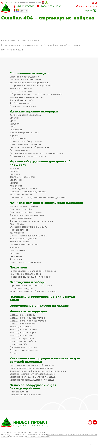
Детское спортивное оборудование (29, 82)
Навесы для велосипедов (23, 329)
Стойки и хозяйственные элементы (28, 236)
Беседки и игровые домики (24, 132)
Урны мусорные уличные (23, 238)
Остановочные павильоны (24, 350)
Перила (14, 353)
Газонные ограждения (22, 288)
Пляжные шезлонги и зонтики (25, 394)
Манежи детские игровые (24, 189)
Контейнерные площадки (23, 347)
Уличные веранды (19, 241)
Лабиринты (16, 186)
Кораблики (16, 180)
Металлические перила (22, 324)
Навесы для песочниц (21, 335)
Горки (13, 127)
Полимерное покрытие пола (25, 274)
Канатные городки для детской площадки (32, 380)
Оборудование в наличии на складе (39, 305)
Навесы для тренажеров (23, 332)
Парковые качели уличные (24, 244)
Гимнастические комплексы (25, 80)
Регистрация (91, 6)
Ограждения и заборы (28, 282)
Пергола (14, 253)
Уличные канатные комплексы (26, 97)
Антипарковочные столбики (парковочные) (33, 291)
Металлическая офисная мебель (28, 321)
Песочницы (16, 129)
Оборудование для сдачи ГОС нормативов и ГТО (36, 94)
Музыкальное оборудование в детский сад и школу (38, 197)
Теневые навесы (18, 138)
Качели (13, 121)
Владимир (7, 3)
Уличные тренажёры (21, 88)
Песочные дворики (20, 150)
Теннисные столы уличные (23, 106)
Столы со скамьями (21, 218)
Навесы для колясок (20, 326)
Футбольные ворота (20, 103)
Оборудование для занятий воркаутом (31, 85)
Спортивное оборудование (25, 77)
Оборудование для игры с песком (28, 156)
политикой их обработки (38, 436)
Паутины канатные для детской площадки (32, 365)
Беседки (14, 247)
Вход (81, 6)
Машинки (15, 168)
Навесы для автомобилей (23, 341)
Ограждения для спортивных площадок (31, 285)
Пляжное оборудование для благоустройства (33, 386)
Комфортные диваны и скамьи (27, 215)
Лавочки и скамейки (21, 209)
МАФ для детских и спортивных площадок (46, 202)
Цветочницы (16, 256)
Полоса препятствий (21, 91)
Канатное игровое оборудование (28, 191)
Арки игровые (17, 224)
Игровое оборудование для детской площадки (40, 163)
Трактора (15, 174)
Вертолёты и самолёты (22, 177)
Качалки (14, 118)
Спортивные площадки (29, 73)
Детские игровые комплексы (25, 115)
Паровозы (15, 171)
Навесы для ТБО (18, 344)
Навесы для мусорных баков (25, 262)
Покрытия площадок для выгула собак (30, 277)
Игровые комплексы (21, 194)
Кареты (14, 183)
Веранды (14, 135)
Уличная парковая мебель (24, 206)
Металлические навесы (22, 315)
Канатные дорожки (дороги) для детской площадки (38, 371)
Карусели (15, 124)
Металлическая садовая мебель (27, 318)
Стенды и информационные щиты (28, 227)
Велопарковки (17, 233)
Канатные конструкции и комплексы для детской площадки (45, 360)
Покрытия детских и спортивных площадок (33, 271)
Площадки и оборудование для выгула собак (42, 298)
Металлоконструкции (28, 311)
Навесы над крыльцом (22, 338)
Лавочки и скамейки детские (26, 212)
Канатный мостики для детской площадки (32, 374)
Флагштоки (16, 259)
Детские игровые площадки (34, 111)
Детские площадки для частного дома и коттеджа (37, 153)
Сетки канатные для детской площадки (31, 368)
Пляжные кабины (19, 230)
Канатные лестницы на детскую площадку (33, 377)
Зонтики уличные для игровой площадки (31, 221)
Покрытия (18, 267)
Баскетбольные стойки (22, 100)
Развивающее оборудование (26, 141)
